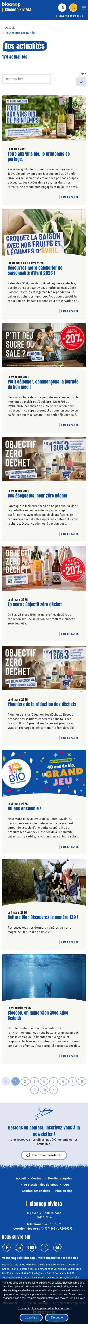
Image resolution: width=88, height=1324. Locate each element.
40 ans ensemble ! (24, 808)
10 (44, 1090)
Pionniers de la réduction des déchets (42, 704)
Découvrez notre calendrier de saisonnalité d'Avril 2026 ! (35, 270)
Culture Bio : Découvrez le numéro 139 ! (43, 917)
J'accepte (57, 1317)
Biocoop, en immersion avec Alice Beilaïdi (38, 1015)
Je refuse (31, 1317)
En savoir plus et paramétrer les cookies (44, 1308)
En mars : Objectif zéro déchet (35, 604)
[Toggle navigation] (84, 9)
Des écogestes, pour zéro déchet (37, 495)
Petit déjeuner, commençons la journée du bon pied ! (43, 384)
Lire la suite (70, 197)
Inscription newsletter (44, 1155)
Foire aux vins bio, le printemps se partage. (39, 156)
